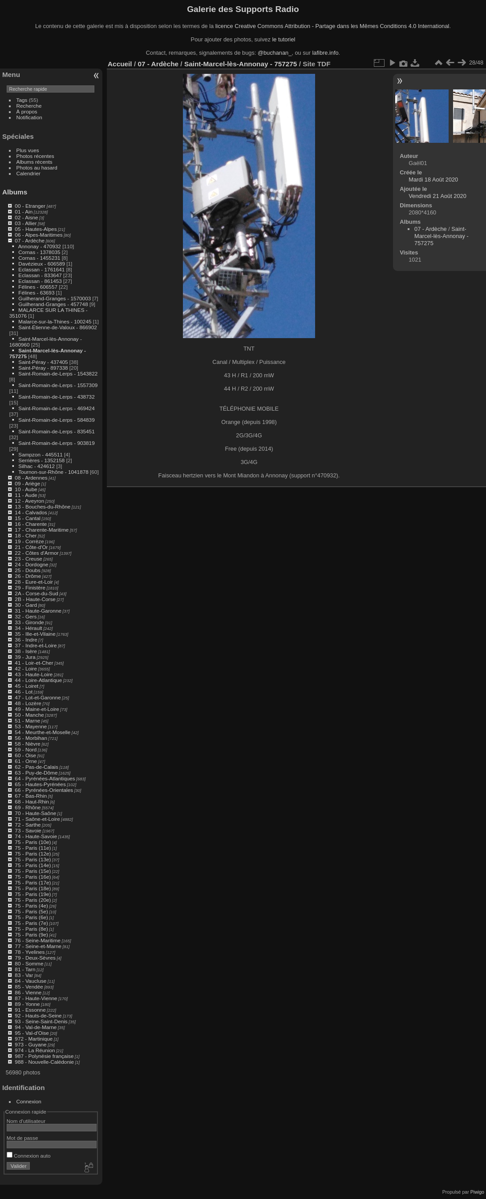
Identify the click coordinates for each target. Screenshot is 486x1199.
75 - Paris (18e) (33, 888)
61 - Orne (26, 761)
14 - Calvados (31, 512)
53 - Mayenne (31, 726)
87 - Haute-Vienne (36, 998)
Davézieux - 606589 (41, 263)
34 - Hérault (28, 628)
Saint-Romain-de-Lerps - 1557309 (57, 385)
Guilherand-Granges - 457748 (53, 304)
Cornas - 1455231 (39, 258)
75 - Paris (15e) (33, 871)
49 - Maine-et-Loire (37, 709)
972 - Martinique (34, 1039)
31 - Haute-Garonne (38, 611)
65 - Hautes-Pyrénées (40, 784)
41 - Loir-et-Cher (34, 663)
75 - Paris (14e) (33, 865)
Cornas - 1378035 (39, 252)
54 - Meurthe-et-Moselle (42, 732)
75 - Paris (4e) (31, 905)
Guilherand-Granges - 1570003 (54, 298)
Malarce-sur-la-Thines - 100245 (54, 321)
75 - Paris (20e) (33, 900)
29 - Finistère (30, 587)
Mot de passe (22, 1138)
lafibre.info (325, 52)
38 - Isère (26, 651)
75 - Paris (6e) (31, 917)
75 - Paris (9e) (31, 934)
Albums (14, 192)
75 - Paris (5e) (31, 911)
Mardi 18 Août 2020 (433, 179)
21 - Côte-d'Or (31, 547)
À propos (26, 111)
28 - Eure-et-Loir (34, 582)
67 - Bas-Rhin (31, 796)
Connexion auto (29, 1156)
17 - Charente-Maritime (42, 530)
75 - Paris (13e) (33, 859)
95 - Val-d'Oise (32, 1033)
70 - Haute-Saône (35, 813)
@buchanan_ (275, 52)
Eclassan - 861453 (39, 281)
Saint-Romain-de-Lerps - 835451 (56, 431)
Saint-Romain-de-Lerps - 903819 (56, 443)
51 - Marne (27, 720)
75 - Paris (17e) (33, 882)
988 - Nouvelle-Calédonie (44, 1062)
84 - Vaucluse (30, 981)
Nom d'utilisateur (26, 1121)
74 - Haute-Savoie (36, 836)
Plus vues (27, 150)
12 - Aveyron (29, 501)
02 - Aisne (26, 217)
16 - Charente (31, 524)
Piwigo (477, 1192)
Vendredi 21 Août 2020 (437, 196)
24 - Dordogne (31, 564)
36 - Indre (26, 639)
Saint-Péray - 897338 (43, 368)
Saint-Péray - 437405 (43, 362)
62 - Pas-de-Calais (36, 767)
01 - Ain (23, 211)
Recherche (29, 106)
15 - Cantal (27, 518)
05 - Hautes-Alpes (36, 229)
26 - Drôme (28, 576)
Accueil (120, 64)
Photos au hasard (36, 167)
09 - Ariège (27, 483)
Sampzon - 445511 (40, 454)
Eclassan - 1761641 (41, 269)
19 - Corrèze (29, 541)
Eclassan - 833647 (39, 275)
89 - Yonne (27, 1004)
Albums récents (34, 162)
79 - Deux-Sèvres (35, 958)
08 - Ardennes (31, 477)
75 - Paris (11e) (33, 848)
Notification (29, 117)
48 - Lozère (28, 703)
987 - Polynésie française (44, 1056)
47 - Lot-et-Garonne (38, 697)
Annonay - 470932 (39, 246)
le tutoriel (283, 39)
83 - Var (24, 975)
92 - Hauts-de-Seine (38, 1015)
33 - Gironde (29, 622)
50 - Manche (29, 715)
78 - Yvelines (30, 952)
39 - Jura (25, 657)
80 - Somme (29, 963)
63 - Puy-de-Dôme (36, 772)
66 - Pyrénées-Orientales (44, 790)
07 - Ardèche (30, 240)
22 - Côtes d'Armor (36, 553)
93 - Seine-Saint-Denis (41, 1021)
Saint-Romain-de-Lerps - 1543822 (57, 373)
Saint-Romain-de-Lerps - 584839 (56, 420)
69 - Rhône (27, 807)
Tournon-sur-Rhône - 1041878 (53, 472)
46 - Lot (23, 691)
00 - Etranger (30, 206)
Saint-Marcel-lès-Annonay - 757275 (240, 64)
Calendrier (28, 173)
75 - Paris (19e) (33, 894)
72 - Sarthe (27, 825)
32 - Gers (25, 616)
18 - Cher (25, 535)
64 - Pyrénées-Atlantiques (45, 778)
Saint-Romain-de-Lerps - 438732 (56, 397)
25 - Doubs (27, 570)
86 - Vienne (28, 992)
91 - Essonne (30, 1010)
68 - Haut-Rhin (32, 801)
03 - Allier (25, 223)
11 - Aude (26, 495)
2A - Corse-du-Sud (36, 593)
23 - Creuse (28, 558)
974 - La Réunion (35, 1050)
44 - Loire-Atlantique (38, 680)
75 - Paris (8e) (31, 929)
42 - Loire (26, 668)
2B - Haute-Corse (35, 599)
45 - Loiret (26, 686)
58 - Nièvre (27, 744)
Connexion (28, 1101)
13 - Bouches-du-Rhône (42, 506)
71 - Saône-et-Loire (37, 819)
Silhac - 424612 (36, 466)
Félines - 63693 (36, 292)
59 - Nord (25, 749)
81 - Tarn (25, 969)
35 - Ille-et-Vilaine (35, 634)
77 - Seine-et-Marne (38, 946)
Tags (22, 100)
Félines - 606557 (37, 287)
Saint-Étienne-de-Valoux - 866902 (57, 327)
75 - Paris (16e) (33, 877)
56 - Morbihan (31, 738)
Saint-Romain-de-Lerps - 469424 (56, 408)
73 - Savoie (28, 830)
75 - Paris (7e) (31, 923)
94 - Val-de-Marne (36, 1027)
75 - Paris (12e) (33, 853)
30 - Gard (26, 605)
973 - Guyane (30, 1044)
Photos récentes (35, 156)
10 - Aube (26, 489)
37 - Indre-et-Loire (36, 645)
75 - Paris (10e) (33, 842)
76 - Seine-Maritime (38, 940)
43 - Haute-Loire (34, 674)
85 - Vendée (29, 986)
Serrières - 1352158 (41, 460)
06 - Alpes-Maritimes (38, 235)
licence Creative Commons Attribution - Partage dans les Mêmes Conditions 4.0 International (332, 26)
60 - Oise (25, 755)
